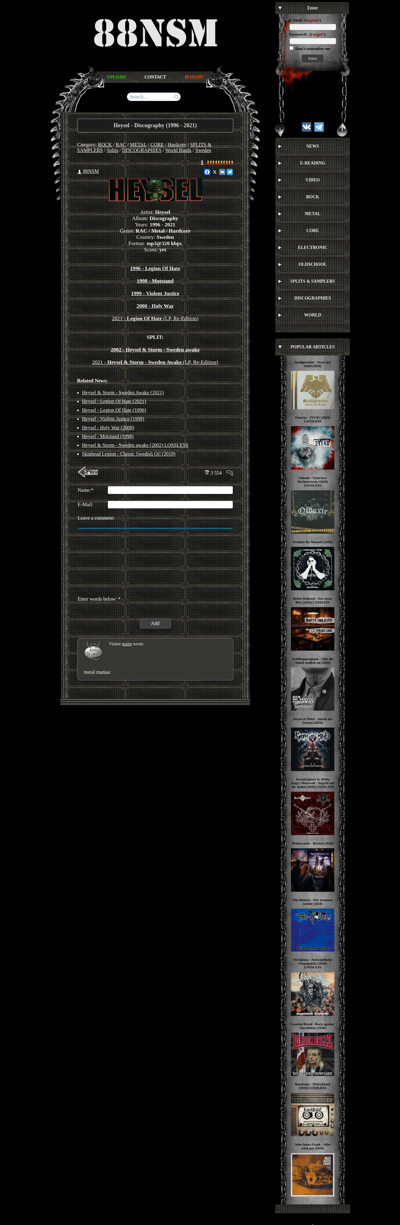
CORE (157, 144)
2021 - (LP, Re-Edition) (155, 318)
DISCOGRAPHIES (142, 150)
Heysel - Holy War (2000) (108, 427)
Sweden (203, 150)
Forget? (317, 34)
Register (312, 20)
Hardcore (177, 144)
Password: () (307, 34)
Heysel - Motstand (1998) (108, 436)
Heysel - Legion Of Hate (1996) (114, 410)
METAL (138, 144)
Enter (312, 58)
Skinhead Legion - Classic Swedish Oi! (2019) (129, 453)
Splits (112, 150)
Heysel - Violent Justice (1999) (113, 418)
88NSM (91, 171)
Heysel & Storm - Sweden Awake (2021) (123, 392)
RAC (121, 144)
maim (127, 644)
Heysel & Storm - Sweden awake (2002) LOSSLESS (135, 445)
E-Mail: (296, 20)
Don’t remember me (312, 48)
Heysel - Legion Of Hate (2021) (114, 401)
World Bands (178, 150)
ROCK (105, 144)
